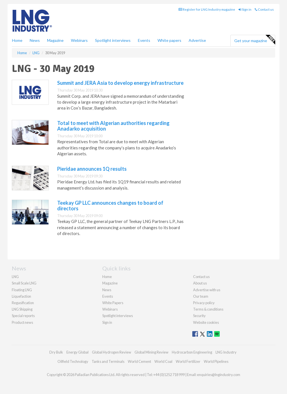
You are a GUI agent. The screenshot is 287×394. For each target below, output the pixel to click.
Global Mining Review (151, 352)
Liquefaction (21, 296)
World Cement (139, 361)
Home (17, 40)
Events (144, 40)
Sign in (245, 9)
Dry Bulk (56, 352)
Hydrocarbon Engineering (192, 352)
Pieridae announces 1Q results (92, 169)
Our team (200, 296)
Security (199, 315)
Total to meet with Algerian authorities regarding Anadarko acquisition (113, 126)
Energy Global (77, 352)
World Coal (163, 361)
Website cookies (206, 322)
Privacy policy (204, 302)
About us (200, 283)
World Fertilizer (188, 361)
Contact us (264, 9)
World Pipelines (216, 361)
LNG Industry (226, 352)
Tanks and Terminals (108, 361)
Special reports (23, 315)
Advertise (197, 40)
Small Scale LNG (24, 283)
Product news (22, 322)
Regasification (23, 302)
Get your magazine (254, 40)
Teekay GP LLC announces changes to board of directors (110, 205)
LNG (15, 276)
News (106, 290)
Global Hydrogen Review (111, 352)
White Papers (112, 302)
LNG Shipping (22, 309)
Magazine (55, 40)
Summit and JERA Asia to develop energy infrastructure (120, 83)
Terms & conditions (208, 309)
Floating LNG (22, 290)
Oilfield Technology (72, 361)
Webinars (79, 40)
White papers (169, 40)
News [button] (35, 40)
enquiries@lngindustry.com (218, 374)
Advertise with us (206, 290)
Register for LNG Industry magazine (207, 9)
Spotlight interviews (113, 40)
